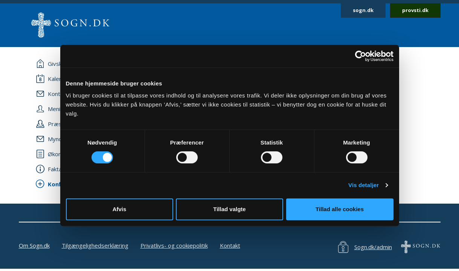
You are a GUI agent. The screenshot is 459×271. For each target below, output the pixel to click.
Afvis (120, 209)
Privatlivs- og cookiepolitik (174, 245)
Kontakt (230, 245)
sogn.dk (363, 10)
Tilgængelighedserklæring (95, 245)
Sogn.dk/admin (373, 247)
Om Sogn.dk (34, 245)
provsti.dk (415, 10)
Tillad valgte (229, 209)
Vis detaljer (363, 185)
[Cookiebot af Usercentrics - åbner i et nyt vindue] (360, 56)
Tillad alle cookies (340, 209)
